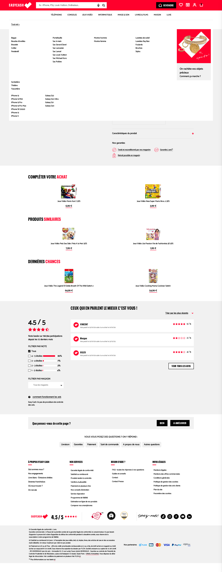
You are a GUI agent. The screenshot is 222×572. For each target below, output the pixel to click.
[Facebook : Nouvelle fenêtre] (176, 525)
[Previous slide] (34, 61)
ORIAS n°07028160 (92, 562)
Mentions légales (159, 478)
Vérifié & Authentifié (78, 490)
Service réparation (77, 503)
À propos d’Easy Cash (38, 470)
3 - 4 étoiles (36, 370)
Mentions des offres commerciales (166, 482)
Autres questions (152, 453)
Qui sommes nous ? (36, 478)
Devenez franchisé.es (36, 490)
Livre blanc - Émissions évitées (40, 486)
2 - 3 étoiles (36, 374)
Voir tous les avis (181, 374)
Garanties (78, 453)
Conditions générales (160, 486)
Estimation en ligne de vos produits (84, 511)
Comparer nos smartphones (81, 515)
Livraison (65, 453)
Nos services (76, 470)
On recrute (32, 499)
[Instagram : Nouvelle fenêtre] (169, 525)
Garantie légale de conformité (82, 478)
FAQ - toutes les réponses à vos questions (128, 478)
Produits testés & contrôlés (80, 486)
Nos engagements (35, 482)
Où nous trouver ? (35, 495)
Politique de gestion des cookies (165, 490)
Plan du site (157, 499)
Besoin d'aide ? (118, 470)
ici (80, 565)
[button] (35, 93)
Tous (33, 360)
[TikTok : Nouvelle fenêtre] (163, 525)
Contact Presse (117, 490)
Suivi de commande (110, 453)
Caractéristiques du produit (153, 133)
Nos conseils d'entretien (79, 499)
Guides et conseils (118, 482)
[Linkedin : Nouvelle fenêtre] (189, 525)
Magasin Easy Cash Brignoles (175, 95)
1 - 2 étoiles (36, 379)
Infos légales (159, 470)
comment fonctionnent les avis (44, 406)
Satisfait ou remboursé (79, 482)
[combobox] (71, 5)
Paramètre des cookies (161, 503)
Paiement (91, 453)
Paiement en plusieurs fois (80, 495)
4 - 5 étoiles (36, 365)
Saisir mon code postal (139, 112)
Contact (114, 486)
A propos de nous (131, 453)
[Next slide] (103, 61)
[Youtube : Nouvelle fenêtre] (182, 525)
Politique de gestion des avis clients (166, 495)
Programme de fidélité (79, 507)
